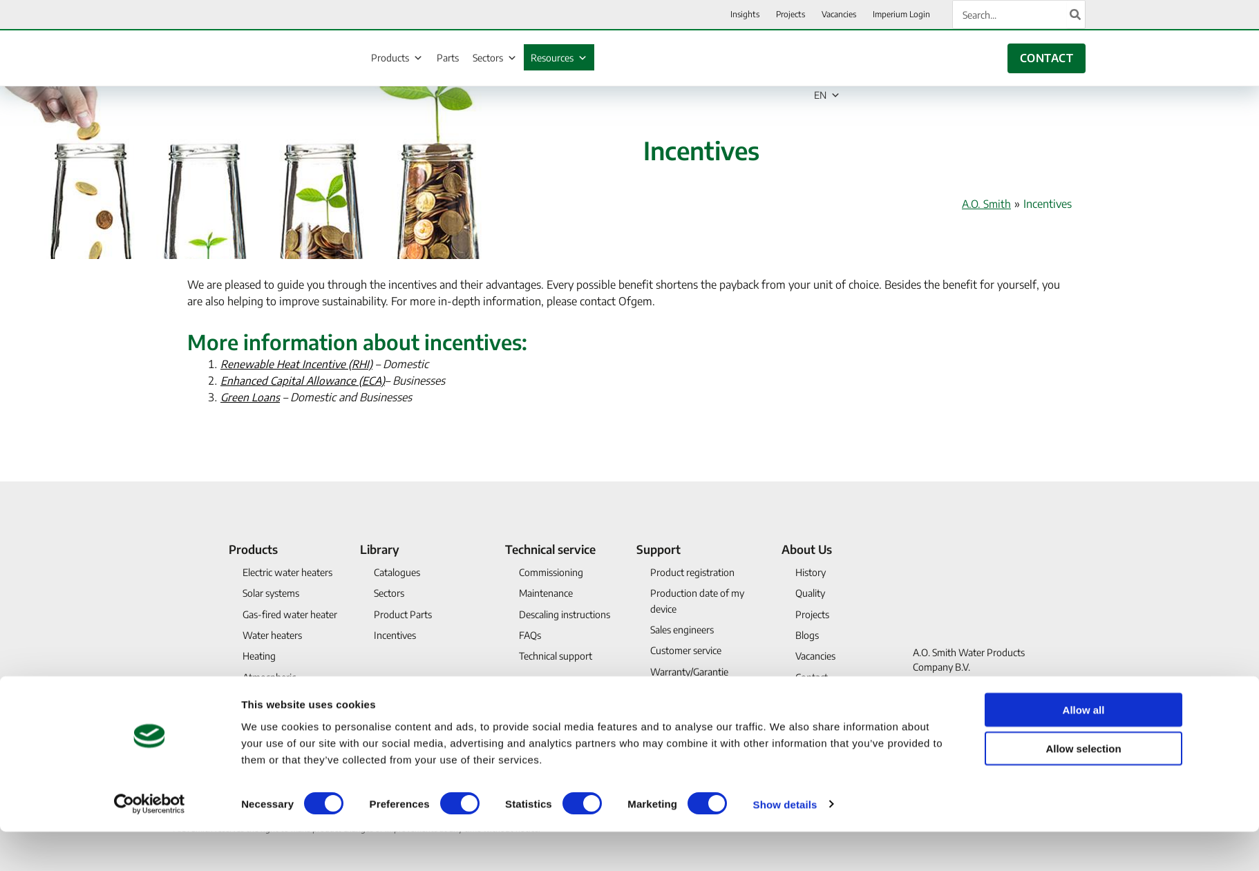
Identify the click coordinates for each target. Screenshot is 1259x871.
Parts (448, 58)
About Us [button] (807, 549)
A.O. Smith (985, 204)
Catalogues (397, 572)
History (810, 572)
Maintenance (546, 593)
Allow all (1084, 749)
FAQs (530, 635)
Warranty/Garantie (689, 672)
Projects (812, 614)
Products (397, 58)
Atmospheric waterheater (269, 684)
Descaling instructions (564, 614)
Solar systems (271, 593)
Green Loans (250, 397)
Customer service (685, 650)
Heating (259, 656)
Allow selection (1083, 788)
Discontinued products (290, 714)
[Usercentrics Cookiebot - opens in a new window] (149, 844)
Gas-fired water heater (290, 614)
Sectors (495, 58)
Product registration (692, 572)
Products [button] (253, 549)
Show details (785, 844)
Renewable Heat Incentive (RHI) (297, 364)
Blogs (807, 635)
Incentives (395, 635)
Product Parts (403, 614)
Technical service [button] (550, 549)
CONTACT (1046, 58)
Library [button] (379, 549)
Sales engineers (682, 629)
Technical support (555, 656)
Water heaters (272, 635)
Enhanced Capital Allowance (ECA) (303, 380)
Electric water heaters (287, 572)
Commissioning (551, 572)
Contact (811, 677)
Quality (810, 593)
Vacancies (815, 656)
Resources (559, 58)
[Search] (1076, 14)
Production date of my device (697, 600)
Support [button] (658, 549)
